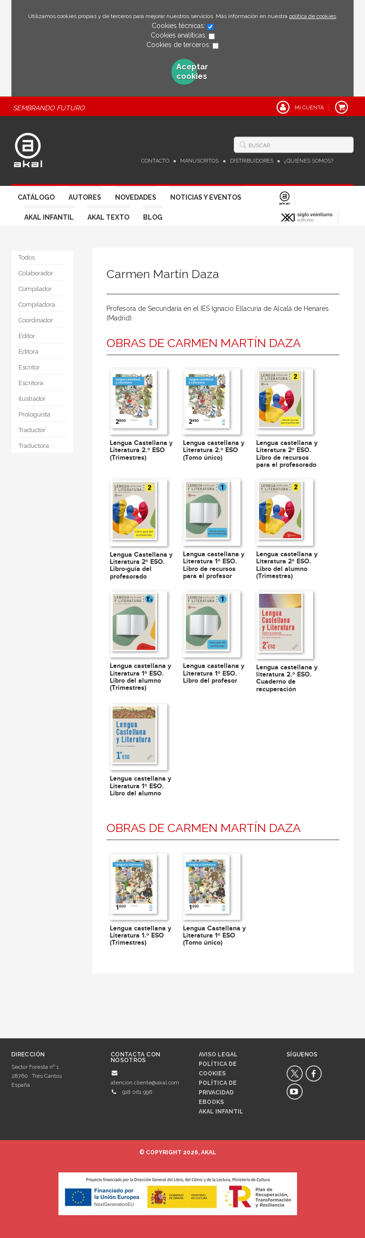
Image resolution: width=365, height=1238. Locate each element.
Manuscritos (199, 161)
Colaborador (36, 273)
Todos (27, 257)
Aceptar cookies (186, 71)
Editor (27, 335)
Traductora (34, 445)
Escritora (31, 383)
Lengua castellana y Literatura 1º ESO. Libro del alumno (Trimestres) (140, 677)
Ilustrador (32, 398)
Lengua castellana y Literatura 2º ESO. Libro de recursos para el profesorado (286, 454)
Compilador (35, 288)
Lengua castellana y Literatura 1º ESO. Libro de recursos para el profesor (213, 565)
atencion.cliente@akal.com (145, 1082)
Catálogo (36, 197)
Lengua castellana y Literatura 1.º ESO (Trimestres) (140, 935)
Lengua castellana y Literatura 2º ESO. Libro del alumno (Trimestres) (286, 565)
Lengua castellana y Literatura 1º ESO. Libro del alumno (140, 785)
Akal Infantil (49, 217)
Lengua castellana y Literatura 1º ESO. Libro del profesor (213, 673)
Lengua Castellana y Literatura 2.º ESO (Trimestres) (141, 450)
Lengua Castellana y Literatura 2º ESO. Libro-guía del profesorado (141, 565)
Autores (84, 197)
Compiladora (37, 304)
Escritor (29, 367)
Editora (28, 351)
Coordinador (36, 320)
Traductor (32, 430)
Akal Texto (108, 217)
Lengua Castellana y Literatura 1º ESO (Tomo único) (214, 935)
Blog (153, 217)
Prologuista (34, 414)
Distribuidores (251, 161)
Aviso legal (218, 1054)
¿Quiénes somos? (308, 161)
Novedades (135, 197)
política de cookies (312, 16)
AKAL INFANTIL (221, 1111)
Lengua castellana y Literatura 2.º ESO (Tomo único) (213, 450)
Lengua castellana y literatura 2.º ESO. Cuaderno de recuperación (286, 678)
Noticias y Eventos (205, 197)
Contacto (155, 161)
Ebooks (211, 1102)
